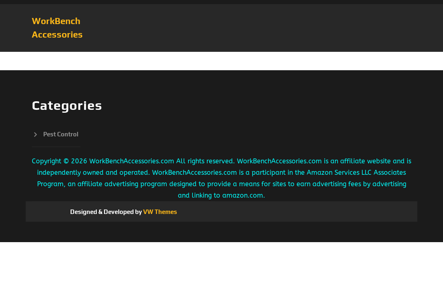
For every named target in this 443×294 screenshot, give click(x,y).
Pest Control (60, 134)
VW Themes (159, 211)
